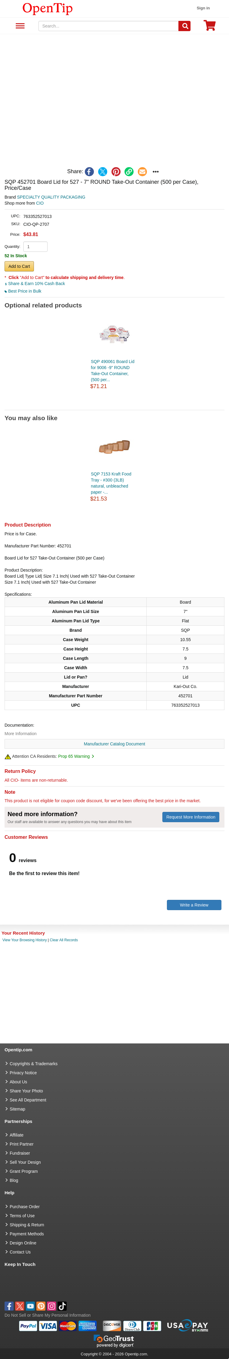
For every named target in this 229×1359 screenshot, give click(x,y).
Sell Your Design (25, 1162)
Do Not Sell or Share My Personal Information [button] (48, 1315)
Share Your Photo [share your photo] (26, 1090)
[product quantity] (35, 247)
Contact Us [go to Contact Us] (20, 1252)
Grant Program (24, 1171)
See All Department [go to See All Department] (28, 1100)
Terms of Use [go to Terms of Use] (22, 1215)
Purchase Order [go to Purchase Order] (25, 1206)
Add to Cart (19, 266)
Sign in (203, 8)
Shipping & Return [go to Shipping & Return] (27, 1224)
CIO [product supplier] (40, 203)
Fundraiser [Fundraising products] (20, 1153)
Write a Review (194, 905)
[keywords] (108, 26)
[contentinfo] (48, 8)
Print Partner (22, 1144)
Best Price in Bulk (23, 291)
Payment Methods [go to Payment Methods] (27, 1233)
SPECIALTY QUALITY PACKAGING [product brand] (51, 197)
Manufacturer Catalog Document (114, 743)
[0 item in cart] (210, 27)
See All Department (19, 26)
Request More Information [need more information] (190, 817)
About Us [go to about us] (18, 1081)
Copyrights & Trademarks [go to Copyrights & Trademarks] (34, 1063)
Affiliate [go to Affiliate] (17, 1135)
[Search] (184, 26)
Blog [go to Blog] (14, 1180)
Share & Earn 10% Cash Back (35, 283)
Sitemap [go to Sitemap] (17, 1109)
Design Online (23, 1243)
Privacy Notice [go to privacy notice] (23, 1072)
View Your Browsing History (24, 940)
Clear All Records (64, 940)
